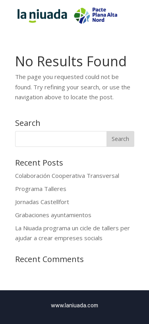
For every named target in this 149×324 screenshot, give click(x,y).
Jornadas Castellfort (42, 202)
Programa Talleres (40, 189)
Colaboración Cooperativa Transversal (67, 175)
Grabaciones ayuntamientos (53, 215)
